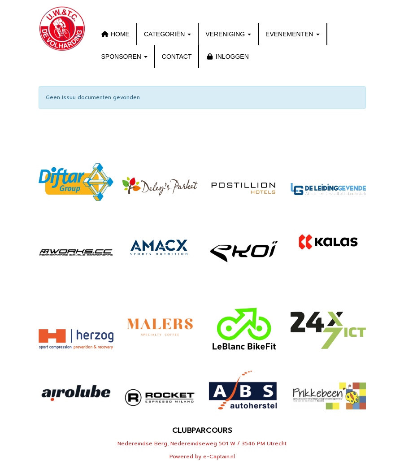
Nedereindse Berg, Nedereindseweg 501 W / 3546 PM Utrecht (202, 443)
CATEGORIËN (167, 34)
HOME (115, 34)
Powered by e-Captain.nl (202, 456)
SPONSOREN (124, 56)
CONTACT (177, 56)
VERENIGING (228, 34)
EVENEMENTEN (292, 34)
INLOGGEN (227, 56)
